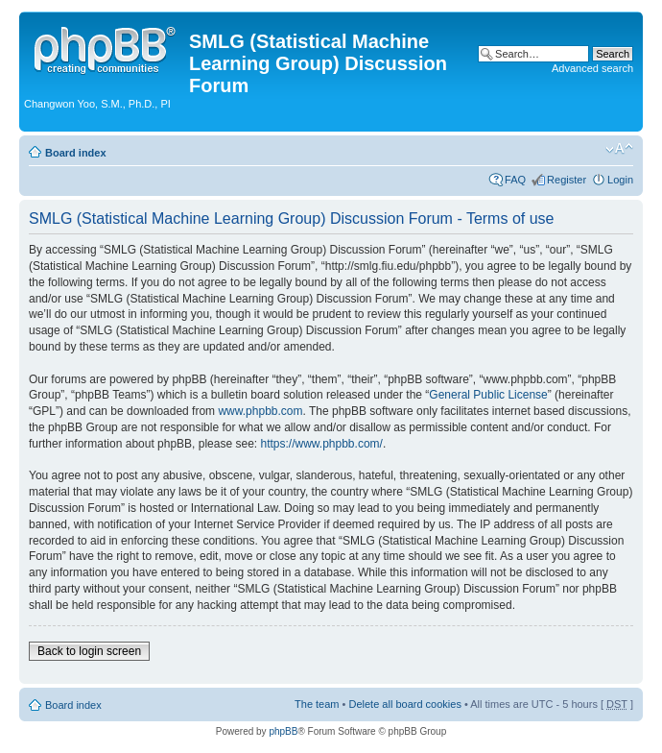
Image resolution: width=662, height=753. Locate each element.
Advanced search (592, 68)
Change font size (619, 149)
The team (317, 704)
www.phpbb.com (260, 411)
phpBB (283, 731)
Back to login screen (89, 651)
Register (566, 179)
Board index (75, 152)
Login (620, 179)
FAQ (515, 179)
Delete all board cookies (404, 704)
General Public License (488, 394)
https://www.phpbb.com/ (321, 443)
